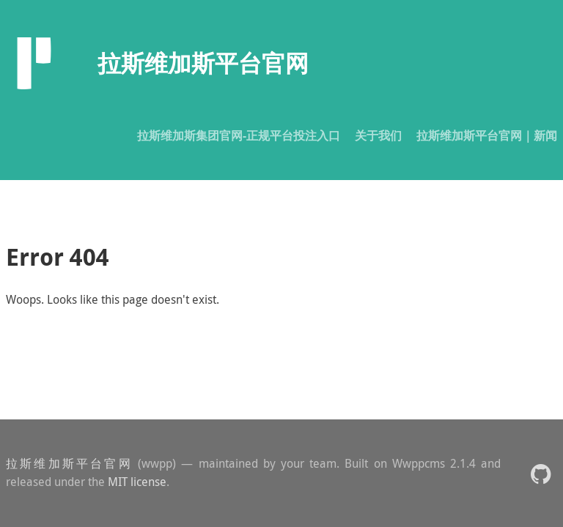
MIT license (137, 482)
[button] (540, 473)
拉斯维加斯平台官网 (69, 463)
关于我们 (378, 135)
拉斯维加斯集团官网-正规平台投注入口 (238, 135)
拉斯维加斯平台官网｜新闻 (486, 135)
